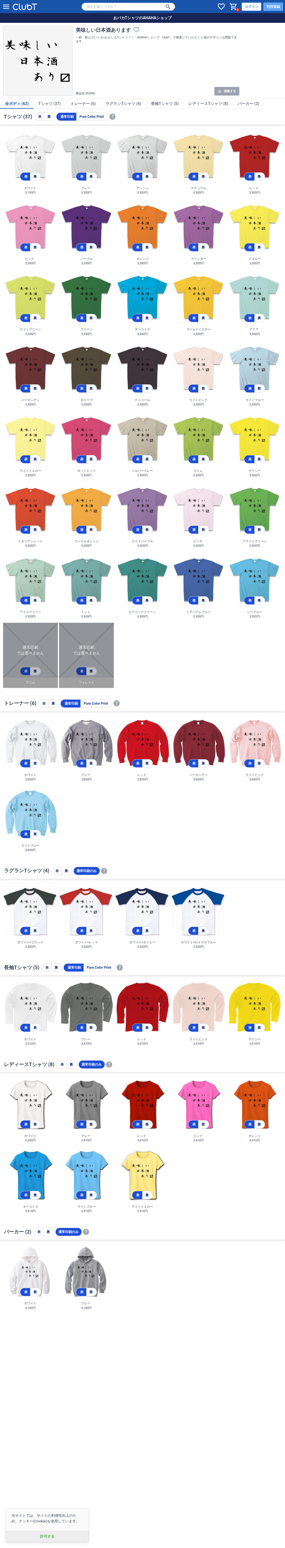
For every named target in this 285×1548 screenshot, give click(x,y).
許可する (47, 1536)
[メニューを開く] (6, 7)
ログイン (251, 7)
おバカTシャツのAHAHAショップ (142, 18)
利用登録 (273, 7)
